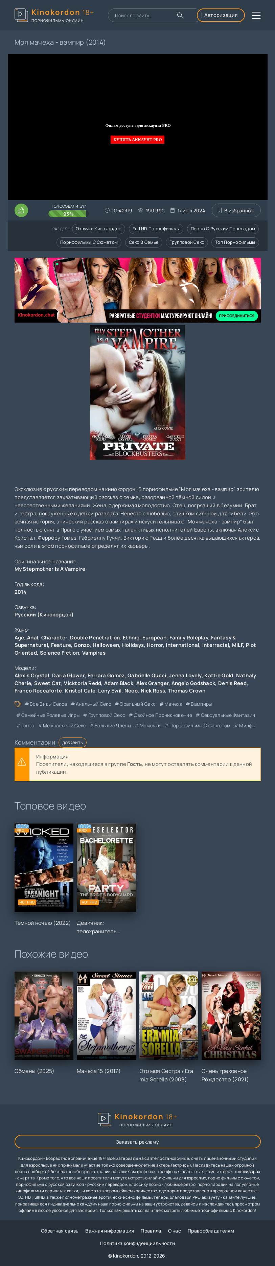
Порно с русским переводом (223, 229)
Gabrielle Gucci (147, 675)
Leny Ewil (109, 690)
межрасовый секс (64, 725)
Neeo (131, 690)
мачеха (173, 704)
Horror (155, 645)
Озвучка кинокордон (98, 229)
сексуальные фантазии (228, 715)
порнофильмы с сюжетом (199, 725)
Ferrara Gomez (106, 675)
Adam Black (118, 683)
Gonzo (82, 645)
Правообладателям (211, 1230)
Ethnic (131, 637)
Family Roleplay (188, 637)
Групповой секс (186, 242)
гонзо (28, 725)
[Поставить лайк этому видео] (21, 210)
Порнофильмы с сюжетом (89, 242)
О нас (174, 1230)
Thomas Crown (187, 690)
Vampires (94, 652)
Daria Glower (68, 675)
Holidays (133, 645)
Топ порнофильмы (235, 242)
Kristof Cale (80, 690)
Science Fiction (59, 652)
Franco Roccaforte (38, 690)
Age (19, 637)
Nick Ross (153, 690)
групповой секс (106, 715)
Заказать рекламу (137, 1142)
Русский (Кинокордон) (44, 614)
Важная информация (109, 1230)
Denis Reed (232, 683)
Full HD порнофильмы (156, 229)
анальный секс (93, 704)
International (182, 645)
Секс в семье (144, 242)
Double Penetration (95, 637)
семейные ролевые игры (50, 715)
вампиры (201, 704)
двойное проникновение (163, 715)
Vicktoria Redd (82, 683)
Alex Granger (152, 683)
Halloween (106, 645)
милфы (247, 725)
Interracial (215, 645)
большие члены (113, 725)
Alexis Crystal (32, 675)
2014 (21, 591)
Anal (32, 637)
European (154, 637)
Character (54, 637)
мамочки (150, 725)
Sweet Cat (47, 683)
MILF (237, 645)
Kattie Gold (218, 675)
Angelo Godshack (193, 683)
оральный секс (138, 704)
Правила (151, 1230)
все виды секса (48, 704)
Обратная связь (59, 1230)
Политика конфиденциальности (137, 1243)
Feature (61, 645)
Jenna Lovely (185, 675)
